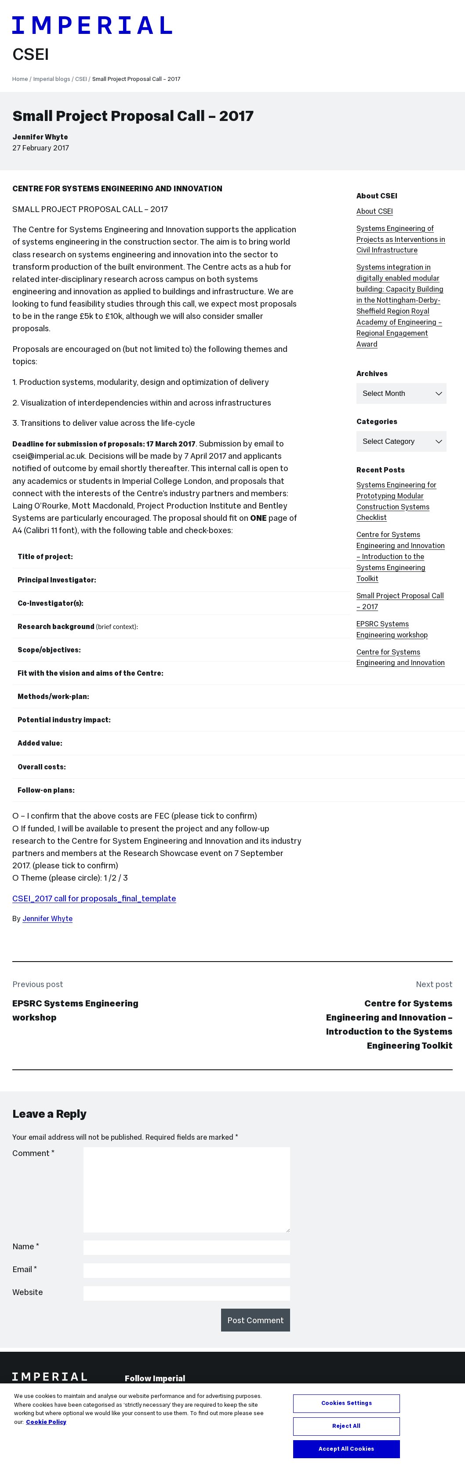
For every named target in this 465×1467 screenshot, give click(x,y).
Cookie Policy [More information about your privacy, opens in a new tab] (46, 1425)
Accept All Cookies (346, 1452)
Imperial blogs (51, 79)
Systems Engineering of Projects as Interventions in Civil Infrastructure (400, 239)
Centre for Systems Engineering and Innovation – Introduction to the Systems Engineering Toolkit (400, 556)
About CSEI (374, 211)
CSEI (30, 54)
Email (24, 1269)
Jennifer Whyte (40, 136)
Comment (33, 1153)
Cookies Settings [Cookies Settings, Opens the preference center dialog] (346, 1406)
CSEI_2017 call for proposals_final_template (94, 898)
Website (27, 1292)
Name (26, 1246)
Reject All (346, 1429)
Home (20, 79)
